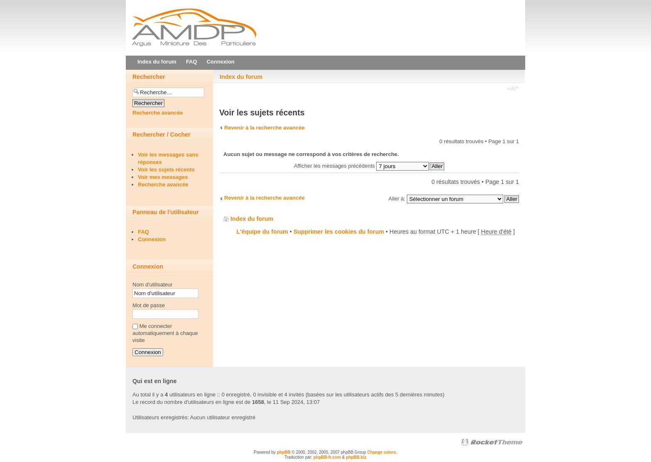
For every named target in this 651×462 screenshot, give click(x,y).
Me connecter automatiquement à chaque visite (165, 333)
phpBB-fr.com (327, 457)
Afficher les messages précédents (361, 166)
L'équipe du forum (262, 231)
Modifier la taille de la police (513, 89)
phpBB (284, 452)
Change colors (381, 452)
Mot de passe (148, 305)
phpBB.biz (356, 457)
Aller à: (397, 199)
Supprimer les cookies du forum (339, 231)
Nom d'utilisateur (152, 284)
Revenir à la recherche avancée (264, 128)
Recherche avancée (157, 113)
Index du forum (241, 76)
